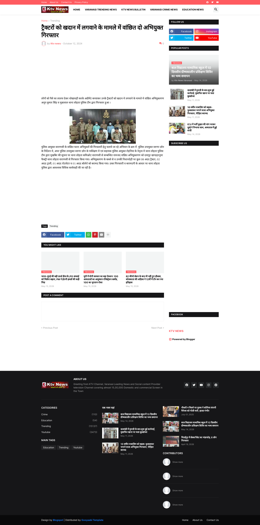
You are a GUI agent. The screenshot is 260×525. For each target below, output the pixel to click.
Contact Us (66, 2)
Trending (55, 21)
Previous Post (50, 327)
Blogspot (58, 520)
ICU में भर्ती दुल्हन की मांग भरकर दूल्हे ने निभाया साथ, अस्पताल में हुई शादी (202, 127)
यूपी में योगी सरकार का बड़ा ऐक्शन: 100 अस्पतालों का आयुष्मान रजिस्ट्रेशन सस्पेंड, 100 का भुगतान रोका (101, 279)
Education (69, 420)
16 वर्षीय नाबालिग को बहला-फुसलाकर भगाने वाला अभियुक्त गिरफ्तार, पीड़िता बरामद (200, 110)
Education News (193, 9)
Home (44, 2)
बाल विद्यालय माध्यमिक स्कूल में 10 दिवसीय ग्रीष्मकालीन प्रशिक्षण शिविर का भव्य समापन (139, 416)
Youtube (69, 432)
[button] (216, 9)
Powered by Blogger (182, 339)
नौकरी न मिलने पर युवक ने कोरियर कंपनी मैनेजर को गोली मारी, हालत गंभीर (198, 409)
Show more (177, 462)
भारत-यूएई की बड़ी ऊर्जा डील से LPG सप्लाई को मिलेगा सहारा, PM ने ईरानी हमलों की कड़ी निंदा (60, 279)
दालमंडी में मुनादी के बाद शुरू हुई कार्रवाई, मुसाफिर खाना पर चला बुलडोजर (200, 93)
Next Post (156, 327)
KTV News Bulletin (133, 9)
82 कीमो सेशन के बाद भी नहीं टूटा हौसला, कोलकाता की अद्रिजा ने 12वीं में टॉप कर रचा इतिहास (144, 279)
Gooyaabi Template (92, 520)
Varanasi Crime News (164, 9)
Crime (69, 414)
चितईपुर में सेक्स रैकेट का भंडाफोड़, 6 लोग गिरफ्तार (199, 439)
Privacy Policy (81, 2)
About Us (54, 2)
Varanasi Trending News (101, 9)
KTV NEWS (176, 331)
